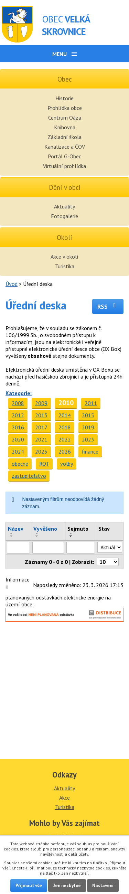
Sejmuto (77, 528)
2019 (88, 427)
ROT (44, 463)
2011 (91, 403)
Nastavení (103, 885)
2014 (64, 415)
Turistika (64, 266)
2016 (18, 427)
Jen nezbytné (67, 885)
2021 (41, 439)
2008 (18, 403)
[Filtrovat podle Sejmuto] (80, 547)
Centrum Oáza (64, 117)
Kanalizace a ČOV (64, 146)
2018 (64, 427)
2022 (64, 439)
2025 (41, 451)
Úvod (12, 283)
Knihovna (64, 127)
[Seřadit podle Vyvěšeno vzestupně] (37, 533)
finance (90, 451)
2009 (41, 403)
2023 (88, 439)
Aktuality (64, 206)
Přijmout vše (28, 885)
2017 (41, 427)
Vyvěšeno (45, 528)
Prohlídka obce (64, 107)
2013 (41, 415)
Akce (64, 797)
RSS (107, 306)
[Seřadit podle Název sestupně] (11, 536)
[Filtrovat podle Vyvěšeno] (48, 547)
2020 (18, 439)
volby (66, 463)
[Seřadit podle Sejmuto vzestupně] (71, 533)
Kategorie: (19, 393)
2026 (64, 451)
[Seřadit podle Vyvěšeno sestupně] (37, 536)
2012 (18, 415)
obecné (20, 463)
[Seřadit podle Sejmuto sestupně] (71, 536)
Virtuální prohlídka (64, 165)
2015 (88, 415)
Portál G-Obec (64, 156)
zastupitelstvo (29, 475)
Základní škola (64, 136)
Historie (64, 98)
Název (15, 528)
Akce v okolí (64, 256)
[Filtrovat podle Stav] (109, 547)
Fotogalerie (64, 216)
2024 (18, 451)
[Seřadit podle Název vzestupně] (11, 533)
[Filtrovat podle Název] (18, 547)
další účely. (78, 854)
